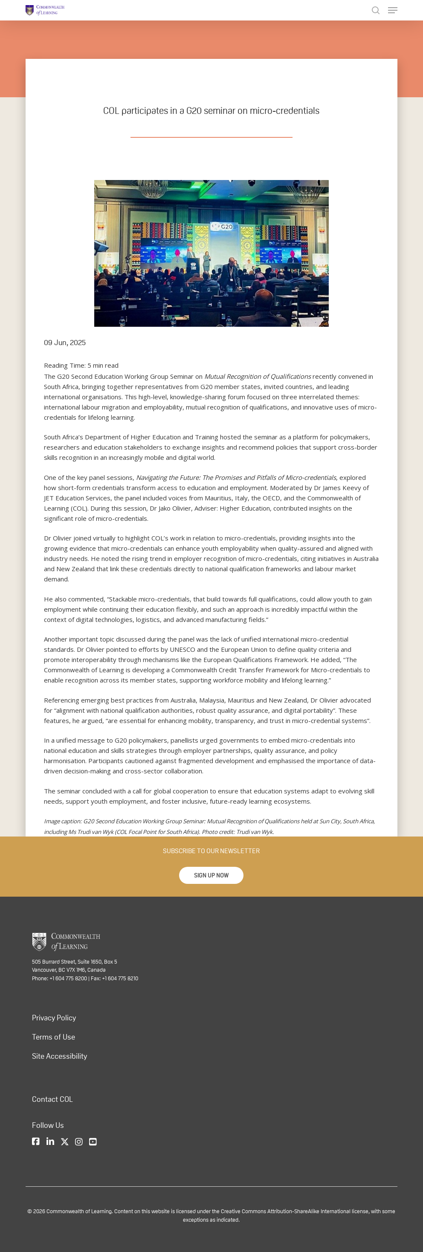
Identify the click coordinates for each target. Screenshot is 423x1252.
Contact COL (52, 1099)
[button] (211, 875)
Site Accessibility (59, 1056)
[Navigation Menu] (392, 10)
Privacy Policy (54, 1018)
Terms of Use (53, 1037)
